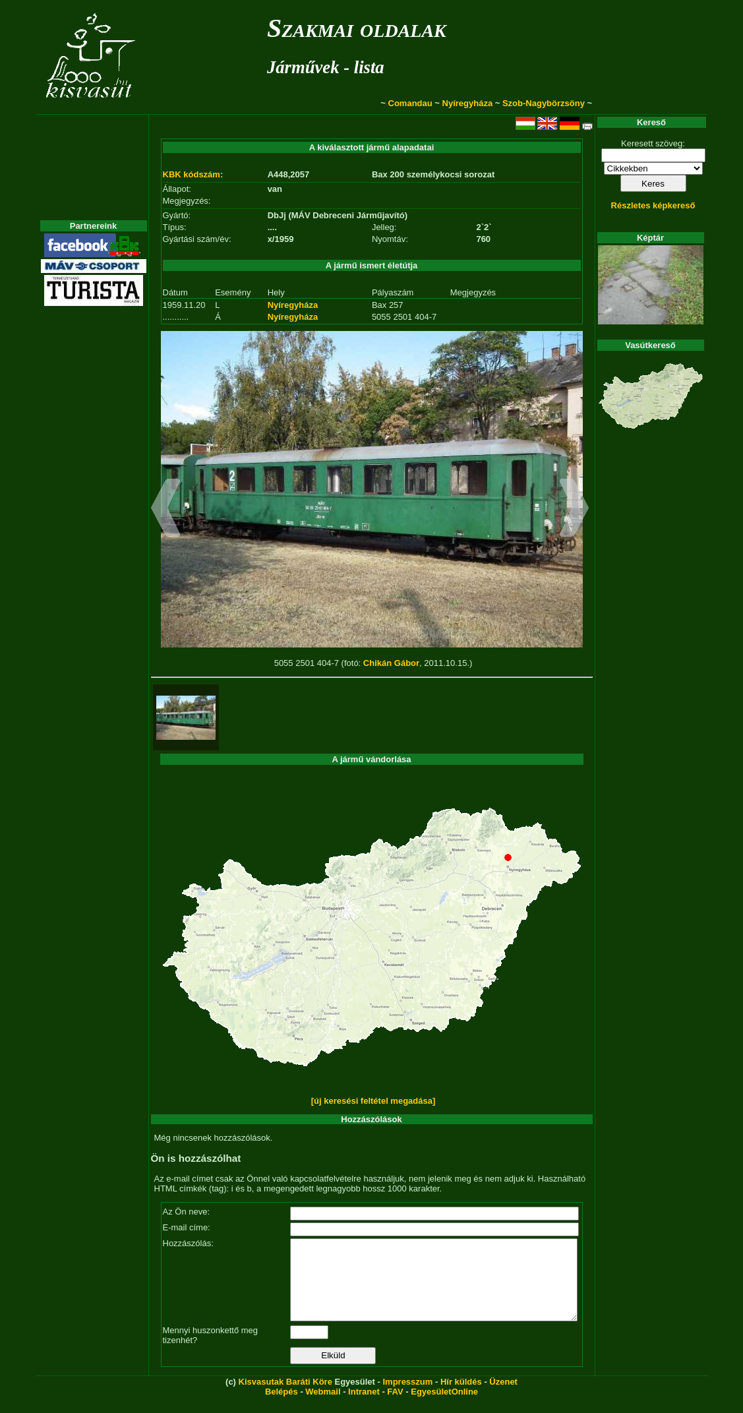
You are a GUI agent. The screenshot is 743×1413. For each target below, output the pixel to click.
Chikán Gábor (391, 663)
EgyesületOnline (444, 1407)
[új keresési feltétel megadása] (373, 1101)
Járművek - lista (325, 67)
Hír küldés (461, 1397)
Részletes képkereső (653, 205)
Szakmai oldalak (356, 28)
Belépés (281, 1407)
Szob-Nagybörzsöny (543, 103)
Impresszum (407, 1397)
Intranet (364, 1407)
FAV (395, 1407)
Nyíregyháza (467, 103)
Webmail (322, 1407)
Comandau (410, 103)
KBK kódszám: (193, 174)
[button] (166, 510)
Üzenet (503, 1397)
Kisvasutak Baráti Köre (285, 1397)
